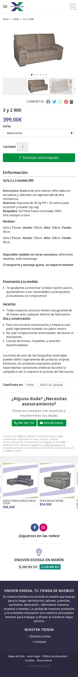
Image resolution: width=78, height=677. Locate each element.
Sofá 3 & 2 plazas (53, 445)
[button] (31, 74)
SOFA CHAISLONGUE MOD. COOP (19, 502)
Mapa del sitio (16, 656)
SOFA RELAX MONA (51, 500)
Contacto (40, 642)
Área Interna (44, 660)
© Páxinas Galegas (39, 666)
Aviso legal (33, 656)
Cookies (29, 660)
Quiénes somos (40, 636)
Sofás (34, 445)
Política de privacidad (54, 656)
